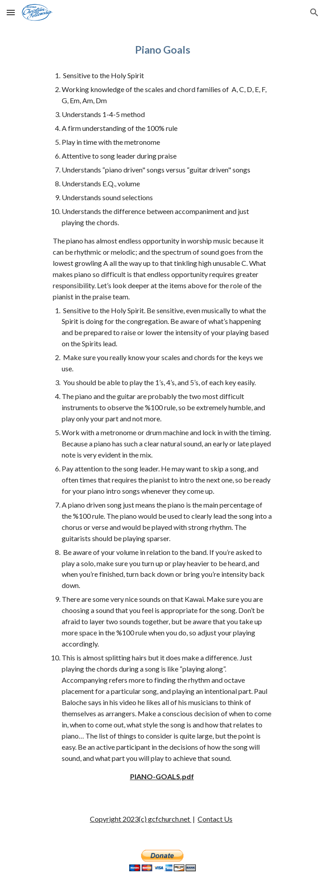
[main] (162, 50)
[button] (10, 12)
